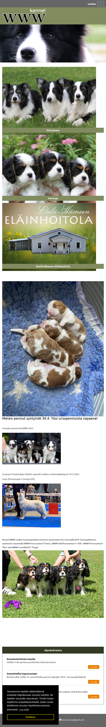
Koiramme (53, 130)
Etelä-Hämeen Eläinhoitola (53, 266)
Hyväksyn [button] (30, 717)
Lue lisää (93, 667)
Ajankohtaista (53, 650)
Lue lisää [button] (24, 709)
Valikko (92, 3)
